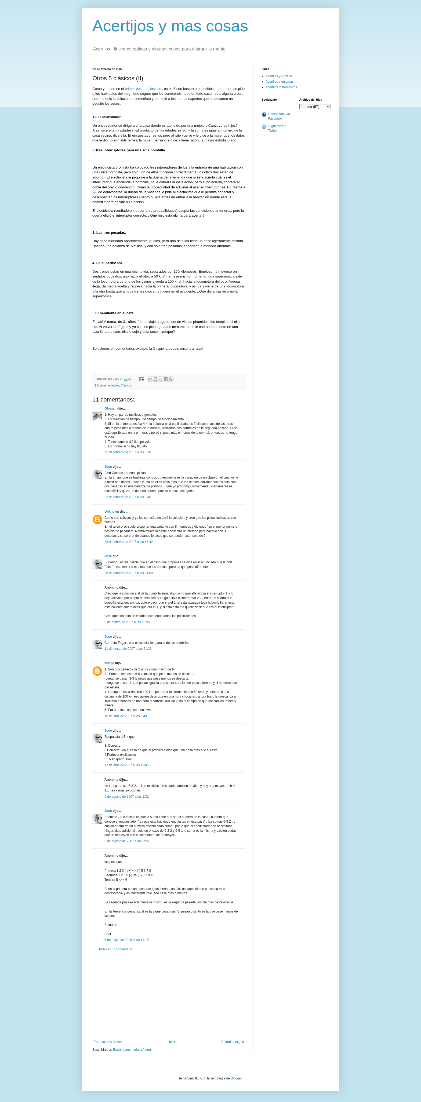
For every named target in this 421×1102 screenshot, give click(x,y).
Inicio (173, 1042)
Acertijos (113, 385)
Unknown (111, 511)
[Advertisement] (169, 995)
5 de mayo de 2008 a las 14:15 (126, 940)
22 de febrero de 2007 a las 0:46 (127, 497)
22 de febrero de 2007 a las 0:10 (127, 452)
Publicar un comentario (115, 949)
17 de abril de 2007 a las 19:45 (126, 765)
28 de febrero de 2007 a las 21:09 (128, 573)
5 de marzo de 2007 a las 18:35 (127, 622)
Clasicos (126, 385)
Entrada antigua (232, 1042)
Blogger (236, 1078)
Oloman (110, 408)
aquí (199, 348)
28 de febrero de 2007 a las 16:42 (128, 542)
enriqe (109, 663)
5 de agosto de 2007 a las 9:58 (126, 841)
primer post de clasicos (143, 89)
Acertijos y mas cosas (170, 26)
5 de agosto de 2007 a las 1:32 (126, 796)
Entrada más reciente (109, 1042)
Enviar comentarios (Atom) (132, 1050)
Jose (108, 467)
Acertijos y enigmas (279, 81)
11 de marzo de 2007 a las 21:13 (127, 649)
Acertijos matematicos (281, 87)
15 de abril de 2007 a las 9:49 (125, 716)
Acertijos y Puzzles (279, 76)
